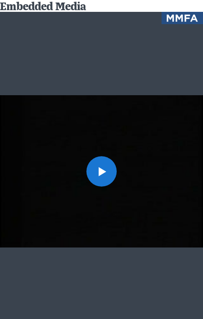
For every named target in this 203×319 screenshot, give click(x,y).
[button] (101, 171)
